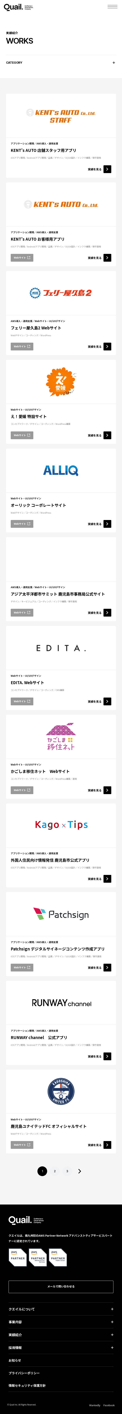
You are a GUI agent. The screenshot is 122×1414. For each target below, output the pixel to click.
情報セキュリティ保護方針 (27, 1385)
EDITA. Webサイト (27, 682)
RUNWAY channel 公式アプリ (39, 1037)
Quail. (18, 7)
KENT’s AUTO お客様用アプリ (38, 239)
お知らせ (15, 1360)
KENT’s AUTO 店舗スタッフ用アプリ (43, 150)
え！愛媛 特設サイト (29, 416)
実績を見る (99, 169)
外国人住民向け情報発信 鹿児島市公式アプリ (50, 860)
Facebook (109, 1405)
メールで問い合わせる (61, 1286)
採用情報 (15, 1347)
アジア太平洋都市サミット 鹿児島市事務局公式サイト (58, 594)
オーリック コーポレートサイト (38, 505)
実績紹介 (15, 1334)
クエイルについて (22, 1309)
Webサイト (22, 257)
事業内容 (15, 1321)
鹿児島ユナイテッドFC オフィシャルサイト (49, 1126)
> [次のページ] (80, 1171)
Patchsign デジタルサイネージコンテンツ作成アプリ (58, 949)
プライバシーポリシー (24, 1373)
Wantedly (94, 1405)
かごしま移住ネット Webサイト (40, 771)
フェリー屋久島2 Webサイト (36, 328)
